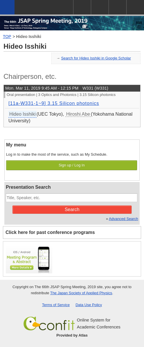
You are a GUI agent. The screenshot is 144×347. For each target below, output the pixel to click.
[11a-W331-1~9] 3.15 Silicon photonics (53, 103)
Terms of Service (56, 305)
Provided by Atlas (72, 335)
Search (72, 209)
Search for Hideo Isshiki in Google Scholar (96, 58)
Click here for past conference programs (50, 232)
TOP (7, 36)
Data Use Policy (88, 305)
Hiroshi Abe (78, 114)
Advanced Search (123, 219)
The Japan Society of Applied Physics (81, 293)
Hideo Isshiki (28, 36)
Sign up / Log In (72, 165)
